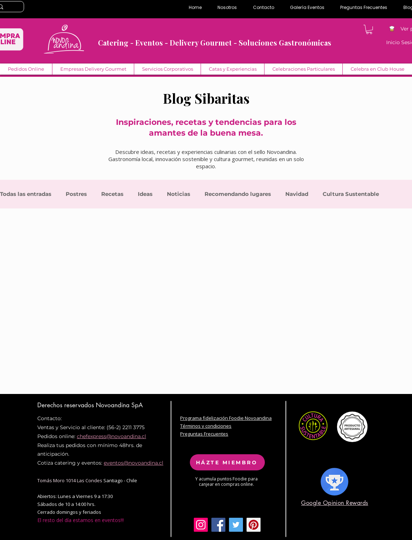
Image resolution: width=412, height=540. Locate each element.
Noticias (178, 194)
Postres (76, 194)
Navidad (296, 194)
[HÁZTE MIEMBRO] (227, 462)
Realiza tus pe (54, 445)
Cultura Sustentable (351, 194)
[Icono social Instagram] (201, 525)
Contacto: (49, 418)
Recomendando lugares (238, 194)
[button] (369, 29)
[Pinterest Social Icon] (254, 525)
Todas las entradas (25, 194)
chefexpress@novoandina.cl (111, 436)
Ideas (145, 194)
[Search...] (8, 7)
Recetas (112, 194)
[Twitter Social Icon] (236, 525)
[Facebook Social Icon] (218, 525)
